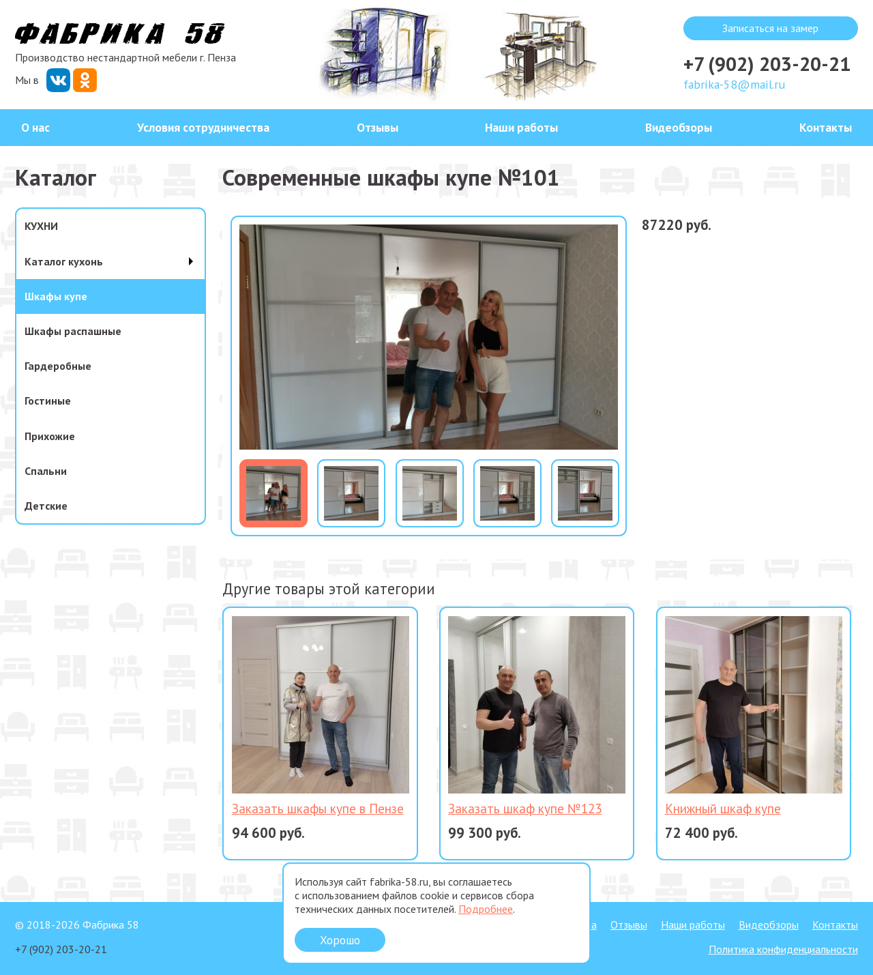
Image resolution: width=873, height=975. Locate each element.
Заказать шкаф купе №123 (525, 808)
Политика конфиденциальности (783, 949)
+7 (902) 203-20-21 (766, 63)
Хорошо (340, 940)
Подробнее (485, 909)
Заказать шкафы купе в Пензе (318, 808)
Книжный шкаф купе (723, 808)
